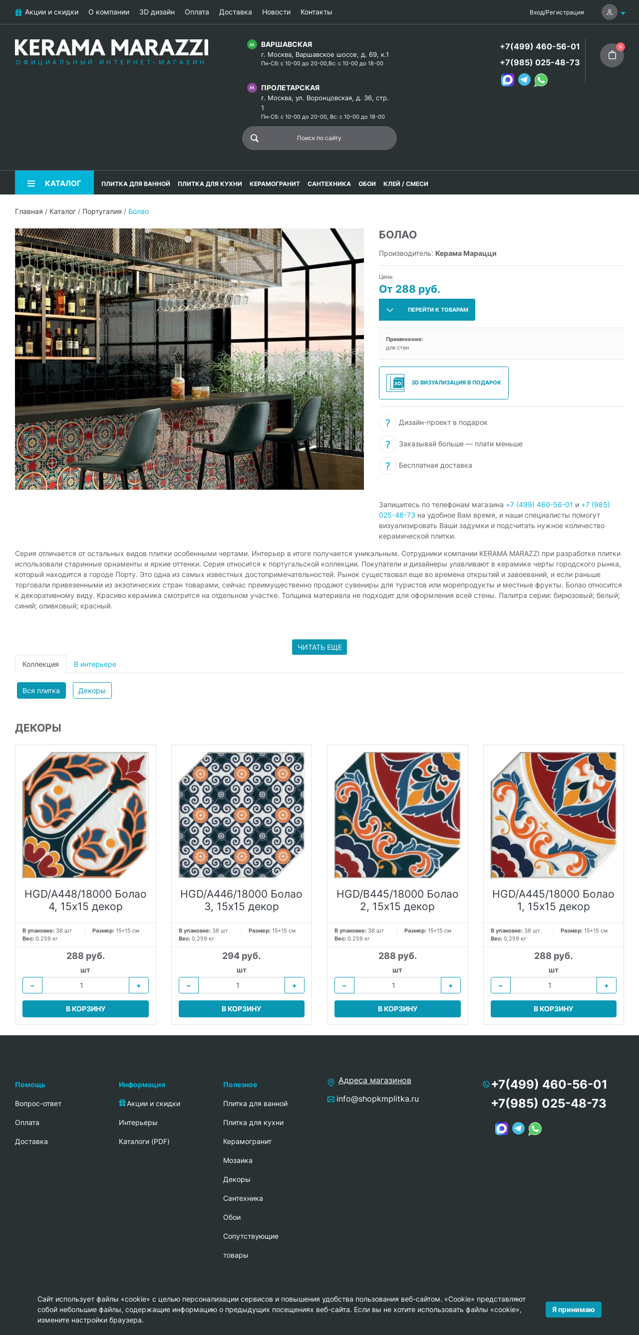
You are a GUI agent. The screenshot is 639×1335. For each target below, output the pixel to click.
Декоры (92, 690)
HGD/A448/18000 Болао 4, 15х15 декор (85, 900)
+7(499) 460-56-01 (540, 46)
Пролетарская (290, 87)
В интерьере (95, 664)
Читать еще (320, 647)
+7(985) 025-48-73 (540, 62)
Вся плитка (41, 690)
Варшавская (286, 44)
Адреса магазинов (374, 1080)
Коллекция (40, 664)
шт (85, 969)
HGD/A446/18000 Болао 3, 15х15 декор (241, 900)
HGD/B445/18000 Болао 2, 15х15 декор (397, 900)
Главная (29, 211)
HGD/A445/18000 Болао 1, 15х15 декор (553, 900)
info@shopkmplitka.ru (377, 1099)
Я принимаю (573, 1309)
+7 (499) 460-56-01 (539, 504)
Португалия (102, 211)
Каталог (62, 211)
